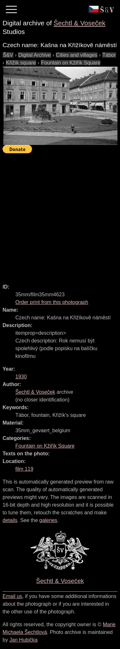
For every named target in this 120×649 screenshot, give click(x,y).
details (10, 520)
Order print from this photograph (51, 302)
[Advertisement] (60, 216)
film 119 (24, 469)
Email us (12, 596)
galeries (48, 520)
